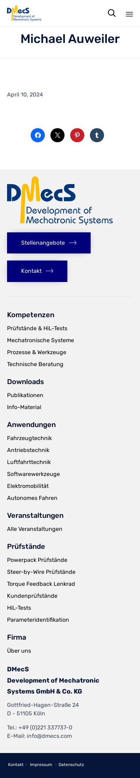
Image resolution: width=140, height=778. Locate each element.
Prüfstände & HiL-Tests (37, 328)
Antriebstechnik (28, 450)
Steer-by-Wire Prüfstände (41, 572)
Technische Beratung (35, 364)
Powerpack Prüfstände (37, 560)
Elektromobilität (28, 486)
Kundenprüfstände (32, 595)
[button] (49, 243)
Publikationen (25, 395)
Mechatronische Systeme (40, 340)
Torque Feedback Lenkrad (41, 584)
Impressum (41, 764)
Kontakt (16, 764)
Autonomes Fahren (32, 498)
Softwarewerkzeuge (33, 474)
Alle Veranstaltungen (34, 529)
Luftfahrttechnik (29, 462)
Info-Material (24, 407)
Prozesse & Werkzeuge (36, 352)
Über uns (19, 650)
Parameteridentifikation (38, 619)
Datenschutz (71, 764)
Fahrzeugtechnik (29, 438)
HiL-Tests (19, 607)
